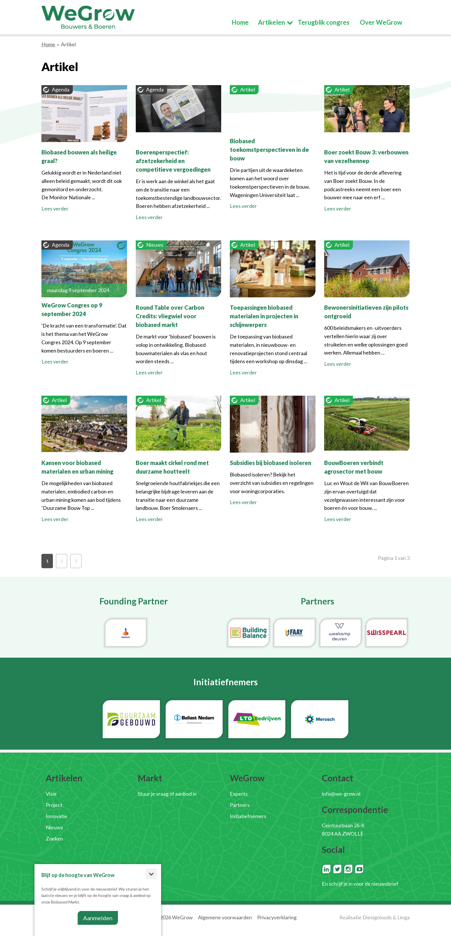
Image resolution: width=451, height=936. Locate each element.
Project (54, 805)
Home (48, 44)
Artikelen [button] (271, 22)
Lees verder (54, 208)
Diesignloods (377, 917)
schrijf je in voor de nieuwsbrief (363, 884)
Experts (239, 793)
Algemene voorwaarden (225, 917)
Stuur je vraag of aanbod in (167, 793)
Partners (240, 805)
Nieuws (54, 827)
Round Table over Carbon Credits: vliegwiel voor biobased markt (170, 316)
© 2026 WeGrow (173, 917)
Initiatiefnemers (248, 816)
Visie (51, 793)
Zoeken (54, 838)
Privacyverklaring (277, 917)
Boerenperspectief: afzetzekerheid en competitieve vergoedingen (173, 161)
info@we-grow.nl (341, 793)
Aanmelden (97, 917)
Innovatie (56, 816)
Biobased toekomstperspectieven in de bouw (269, 149)
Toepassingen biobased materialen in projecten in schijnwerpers (264, 316)
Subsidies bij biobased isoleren (270, 462)
